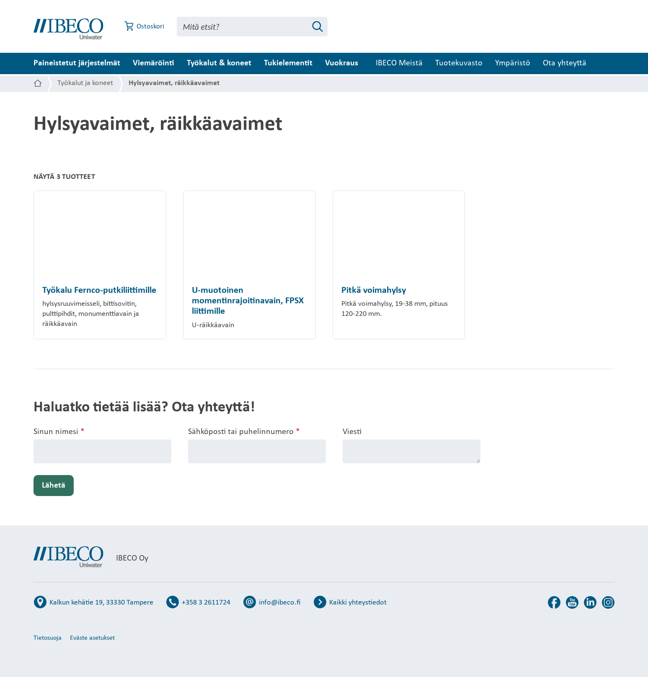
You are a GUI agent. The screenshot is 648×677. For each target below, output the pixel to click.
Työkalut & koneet (219, 63)
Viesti (352, 432)
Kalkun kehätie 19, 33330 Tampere (101, 603)
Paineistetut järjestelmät (77, 63)
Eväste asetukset (92, 638)
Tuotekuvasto (487, 63)
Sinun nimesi (59, 432)
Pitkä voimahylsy (373, 290)
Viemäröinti (153, 63)
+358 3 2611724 (206, 603)
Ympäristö (540, 63)
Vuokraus (341, 63)
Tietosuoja (48, 638)
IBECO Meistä (427, 63)
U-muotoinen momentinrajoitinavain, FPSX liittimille (248, 301)
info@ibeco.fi (280, 603)
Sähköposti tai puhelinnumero (244, 432)
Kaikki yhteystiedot (358, 603)
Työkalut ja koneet (85, 83)
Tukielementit (288, 63)
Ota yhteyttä (592, 63)
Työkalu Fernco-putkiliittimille (99, 290)
